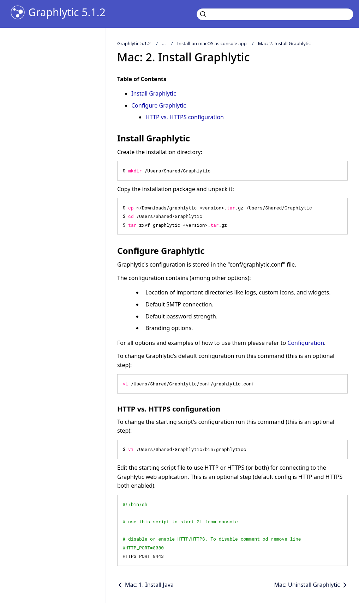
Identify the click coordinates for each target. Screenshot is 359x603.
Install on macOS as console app (212, 43)
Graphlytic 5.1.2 (67, 12)
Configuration (305, 343)
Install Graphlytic (153, 93)
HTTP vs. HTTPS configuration (184, 117)
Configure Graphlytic (158, 105)
